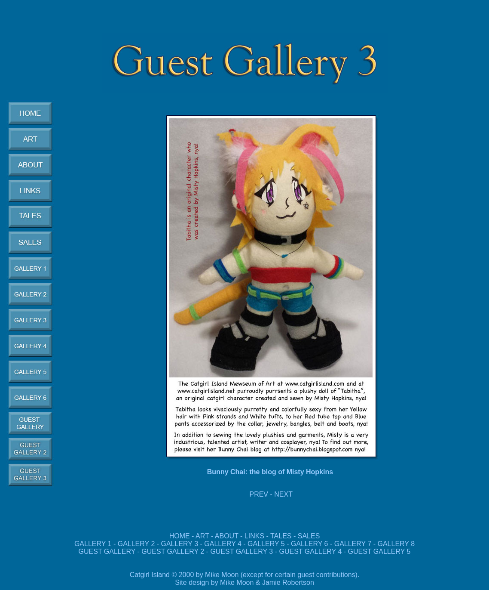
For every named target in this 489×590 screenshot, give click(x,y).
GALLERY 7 (353, 543)
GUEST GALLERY (107, 551)
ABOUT (226, 536)
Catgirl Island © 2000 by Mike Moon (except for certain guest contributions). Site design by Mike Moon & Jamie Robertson (245, 578)
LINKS (254, 536)
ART (202, 536)
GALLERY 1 (93, 543)
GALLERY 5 (267, 543)
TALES (281, 536)
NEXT (283, 494)
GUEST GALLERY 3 (242, 551)
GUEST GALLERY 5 (378, 551)
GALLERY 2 (136, 543)
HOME (179, 536)
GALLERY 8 (396, 543)
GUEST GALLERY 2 (173, 551)
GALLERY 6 (309, 543)
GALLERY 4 (222, 543)
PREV (258, 494)
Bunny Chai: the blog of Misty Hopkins (270, 472)
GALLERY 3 (180, 543)
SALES (309, 536)
